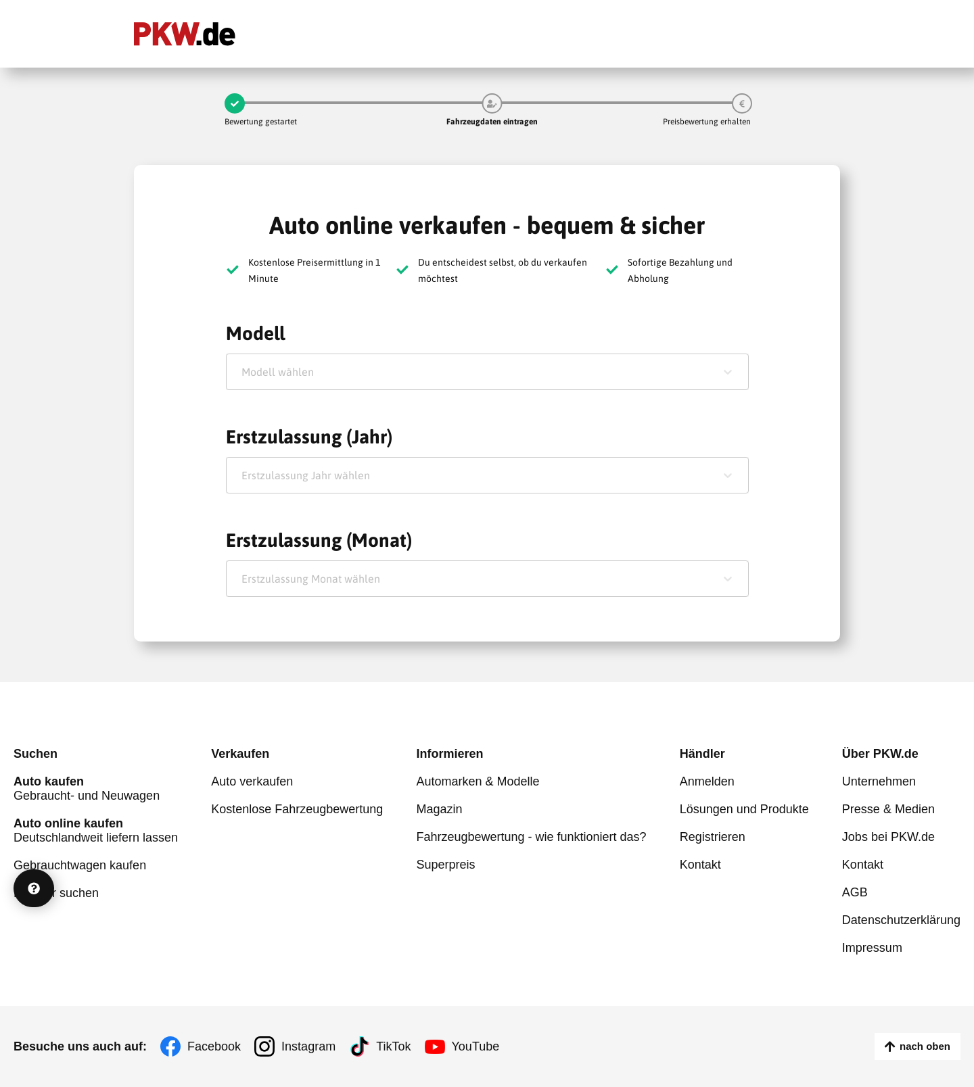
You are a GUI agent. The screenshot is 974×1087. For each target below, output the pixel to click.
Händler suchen (56, 893)
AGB (855, 892)
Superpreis (445, 864)
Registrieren (712, 837)
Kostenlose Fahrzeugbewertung (297, 809)
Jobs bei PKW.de (888, 837)
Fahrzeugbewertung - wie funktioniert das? (531, 837)
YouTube (476, 1046)
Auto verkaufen (252, 781)
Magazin (439, 809)
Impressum (872, 948)
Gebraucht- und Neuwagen (96, 788)
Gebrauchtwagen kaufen (80, 865)
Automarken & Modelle (477, 781)
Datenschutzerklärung (901, 920)
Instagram (308, 1046)
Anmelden (707, 781)
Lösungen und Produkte (744, 809)
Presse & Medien (888, 809)
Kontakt (700, 864)
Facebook (214, 1046)
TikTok (393, 1046)
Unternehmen (879, 781)
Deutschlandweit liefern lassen (96, 830)
